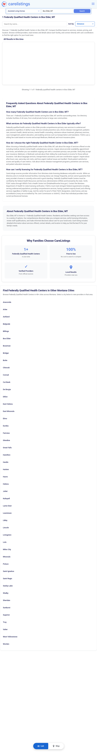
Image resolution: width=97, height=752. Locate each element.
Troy (5, 592)
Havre (5, 446)
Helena (6, 454)
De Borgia (7, 359)
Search (82, 11)
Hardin (5, 432)
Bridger (6, 323)
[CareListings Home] (23, 4)
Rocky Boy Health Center (17, 47)
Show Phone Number (75, 46)
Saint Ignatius (8, 541)
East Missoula (8, 381)
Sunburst (6, 577)
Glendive (6, 410)
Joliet (5, 461)
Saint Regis (7, 548)
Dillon (5, 366)
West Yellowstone (10, 606)
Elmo (5, 388)
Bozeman (6, 316)
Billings (6, 301)
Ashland (6, 286)
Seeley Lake (8, 556)
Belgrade (6, 294)
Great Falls (7, 417)
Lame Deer (7, 476)
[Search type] (24, 11)
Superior (6, 585)
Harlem (6, 439)
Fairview (6, 403)
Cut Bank (6, 352)
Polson (6, 534)
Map (56, 746)
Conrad (6, 345)
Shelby (5, 563)
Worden (6, 614)
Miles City (7, 519)
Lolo (4, 512)
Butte (5, 330)
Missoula (6, 526)
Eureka (6, 396)
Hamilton (6, 425)
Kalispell (6, 468)
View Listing (75, 50)
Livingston (7, 505)
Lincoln (6, 497)
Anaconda (7, 272)
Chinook (6, 337)
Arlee (5, 279)
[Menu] (93, 4)
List (40, 746)
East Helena (8, 374)
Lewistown (7, 483)
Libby (5, 490)
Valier (5, 599)
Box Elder (7, 308)
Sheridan (6, 570)
